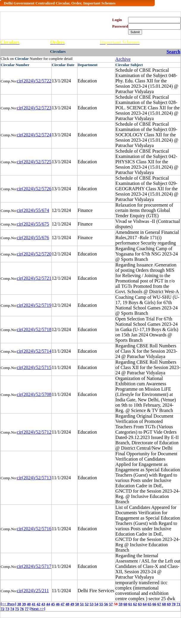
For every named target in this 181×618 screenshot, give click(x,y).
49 (72, 604)
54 (96, 604)
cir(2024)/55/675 (33, 223)
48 (67, 604)
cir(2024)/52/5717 (34, 566)
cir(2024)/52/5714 (34, 351)
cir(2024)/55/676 (33, 237)
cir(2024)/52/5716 (34, 528)
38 (19, 604)
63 (140, 604)
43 (43, 604)
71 (178, 604)
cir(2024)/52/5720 (34, 253)
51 (82, 604)
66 (154, 604)
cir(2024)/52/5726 (34, 188)
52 (87, 604)
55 (101, 604)
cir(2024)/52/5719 (34, 305)
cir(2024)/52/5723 (34, 107)
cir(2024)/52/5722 (34, 80)
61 (130, 604)
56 (106, 604)
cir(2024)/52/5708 (34, 394)
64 (145, 604)
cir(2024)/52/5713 (34, 477)
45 (53, 604)
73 (7, 608)
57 (111, 604)
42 (38, 604)
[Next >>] (37, 608)
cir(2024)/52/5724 (34, 134)
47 (62, 604)
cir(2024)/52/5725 (34, 161)
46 (58, 604)
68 (164, 604)
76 (22, 608)
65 (149, 604)
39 (24, 604)
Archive (123, 59)
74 (12, 608)
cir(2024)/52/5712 (34, 432)
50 (77, 604)
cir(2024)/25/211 (33, 590)
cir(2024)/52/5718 (34, 329)
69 (169, 604)
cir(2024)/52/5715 (34, 367)
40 (29, 604)
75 (17, 608)
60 (125, 604)
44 (48, 604)
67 (159, 604)
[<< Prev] (8, 604)
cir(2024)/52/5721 (34, 278)
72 (2, 608)
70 (174, 604)
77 (27, 608)
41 (33, 604)
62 (135, 604)
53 (91, 604)
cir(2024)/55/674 (33, 210)
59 (120, 604)
